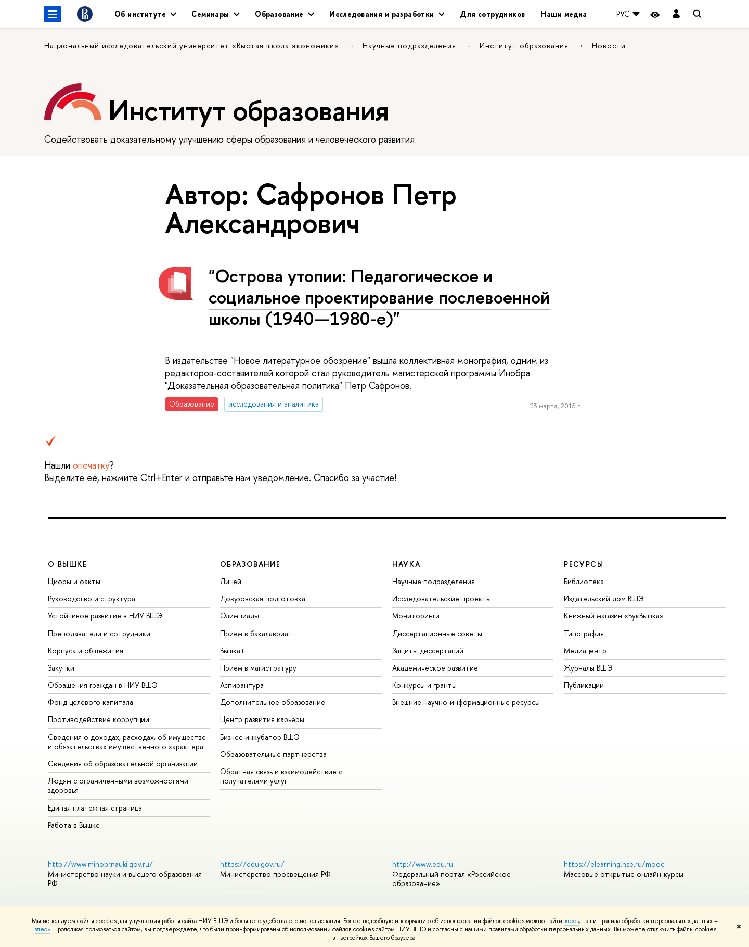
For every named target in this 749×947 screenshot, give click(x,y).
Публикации (584, 685)
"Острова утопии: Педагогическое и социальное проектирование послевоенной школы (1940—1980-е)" (379, 297)
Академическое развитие (435, 668)
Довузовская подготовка (262, 598)
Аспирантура (242, 685)
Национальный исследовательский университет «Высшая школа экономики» (193, 45)
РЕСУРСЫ (583, 564)
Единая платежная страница (95, 808)
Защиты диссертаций (427, 650)
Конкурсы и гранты (424, 685)
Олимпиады (239, 616)
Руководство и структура (91, 598)
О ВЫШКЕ (67, 564)
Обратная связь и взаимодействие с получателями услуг (281, 776)
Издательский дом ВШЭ (604, 598)
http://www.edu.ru (422, 864)
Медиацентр (585, 650)
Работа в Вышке (74, 825)
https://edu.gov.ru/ (252, 864)
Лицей (230, 581)
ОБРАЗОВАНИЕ (250, 564)
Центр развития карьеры (262, 719)
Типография (584, 633)
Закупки (61, 668)
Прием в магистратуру (258, 668)
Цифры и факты (74, 581)
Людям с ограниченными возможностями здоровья (118, 785)
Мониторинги (416, 616)
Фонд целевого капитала (90, 702)
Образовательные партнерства (273, 754)
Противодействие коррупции (98, 719)
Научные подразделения (411, 45)
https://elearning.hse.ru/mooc (614, 864)
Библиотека (584, 581)
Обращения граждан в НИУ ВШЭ (103, 685)
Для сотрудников (492, 14)
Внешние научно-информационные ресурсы (466, 702)
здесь (571, 921)
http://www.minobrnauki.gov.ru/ (100, 864)
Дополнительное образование (272, 702)
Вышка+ (233, 650)
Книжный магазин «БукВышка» (614, 616)
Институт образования (525, 45)
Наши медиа (563, 14)
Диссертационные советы (437, 633)
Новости (609, 45)
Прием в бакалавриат (256, 633)
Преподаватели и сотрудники (99, 633)
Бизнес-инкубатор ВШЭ (260, 737)
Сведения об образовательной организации (123, 763)
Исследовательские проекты (441, 598)
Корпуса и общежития (85, 650)
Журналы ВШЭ (588, 668)
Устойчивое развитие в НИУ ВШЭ (105, 616)
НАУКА (406, 564)
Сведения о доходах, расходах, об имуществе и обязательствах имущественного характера (127, 741)
